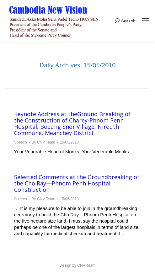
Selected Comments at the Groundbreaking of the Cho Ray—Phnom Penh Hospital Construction (76, 183)
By (43, 142)
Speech (20, 142)
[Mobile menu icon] (145, 20)
